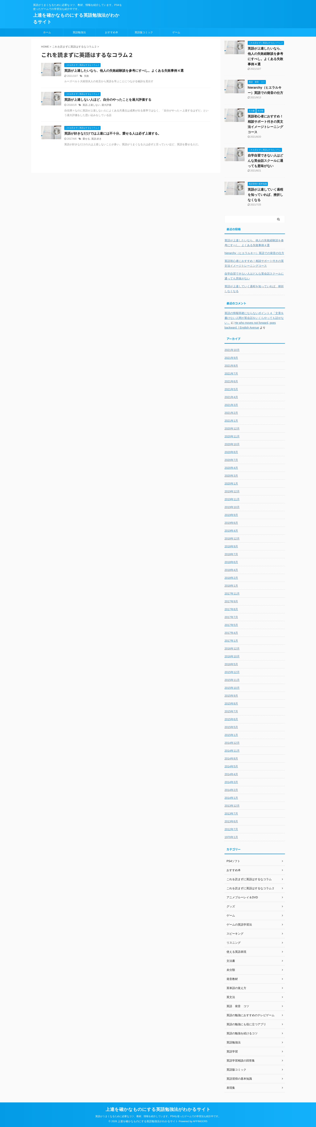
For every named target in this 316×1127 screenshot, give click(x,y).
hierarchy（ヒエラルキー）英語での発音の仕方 (254, 253)
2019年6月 (231, 522)
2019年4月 (231, 530)
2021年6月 (231, 381)
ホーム (47, 32)
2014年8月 (231, 758)
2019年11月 (232, 499)
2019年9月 (231, 515)
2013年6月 (231, 821)
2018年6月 (231, 562)
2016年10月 (232, 656)
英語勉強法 (79, 32)
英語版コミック (144, 32)
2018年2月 (231, 577)
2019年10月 (232, 507)
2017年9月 (231, 601)
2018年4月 (231, 570)
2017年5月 (231, 625)
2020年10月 (232, 444)
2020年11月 (232, 436)
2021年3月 (231, 405)
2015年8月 (231, 703)
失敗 (86, 76)
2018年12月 (232, 538)
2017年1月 (231, 640)
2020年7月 (231, 460)
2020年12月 (232, 428)
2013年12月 (232, 805)
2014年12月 (232, 742)
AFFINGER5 (200, 1121)
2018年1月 (231, 585)
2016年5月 (231, 664)
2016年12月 (232, 648)
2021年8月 (231, 365)
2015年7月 (231, 711)
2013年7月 (231, 813)
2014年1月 (231, 797)
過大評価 (106, 105)
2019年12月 (232, 491)
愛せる (86, 138)
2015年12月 (232, 672)
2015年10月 (232, 687)
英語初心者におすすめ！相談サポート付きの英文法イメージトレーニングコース (254, 263)
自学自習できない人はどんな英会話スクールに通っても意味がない (265, 161)
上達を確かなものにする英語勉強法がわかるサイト (158, 1109)
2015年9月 (231, 695)
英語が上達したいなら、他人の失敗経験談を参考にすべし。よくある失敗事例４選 (124, 70)
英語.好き (96, 138)
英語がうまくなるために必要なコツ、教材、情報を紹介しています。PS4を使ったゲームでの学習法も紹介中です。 (158, 1116)
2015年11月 (232, 680)
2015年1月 (231, 735)
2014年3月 (231, 782)
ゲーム (176, 32)
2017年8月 (231, 609)
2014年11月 (232, 750)
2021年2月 (231, 412)
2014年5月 (231, 766)
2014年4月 (231, 774)
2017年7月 (231, 617)
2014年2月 (231, 790)
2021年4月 (231, 397)
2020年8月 (231, 452)
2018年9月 (231, 546)
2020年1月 (231, 483)
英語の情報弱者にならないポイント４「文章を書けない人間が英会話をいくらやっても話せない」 (254, 317)
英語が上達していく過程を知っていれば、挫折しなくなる (265, 195)
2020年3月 (231, 475)
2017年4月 (231, 632)
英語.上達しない (91, 105)
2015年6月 (231, 719)
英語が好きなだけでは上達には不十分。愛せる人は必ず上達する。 (112, 133)
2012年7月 (231, 829)
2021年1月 (231, 420)
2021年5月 (231, 389)
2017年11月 (232, 593)
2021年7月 (231, 373)
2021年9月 (231, 357)
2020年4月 (231, 467)
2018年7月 (231, 554)
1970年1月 (231, 837)
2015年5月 (231, 727)
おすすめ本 (111, 32)
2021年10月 (232, 350)
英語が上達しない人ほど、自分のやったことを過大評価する (107, 99)
